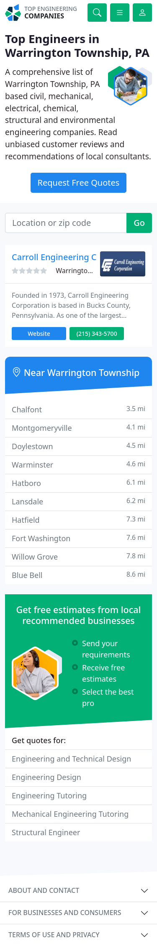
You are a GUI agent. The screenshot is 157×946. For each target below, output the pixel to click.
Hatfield (78, 519)
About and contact (43, 890)
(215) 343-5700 (97, 333)
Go (139, 222)
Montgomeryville (78, 427)
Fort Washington (78, 538)
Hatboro (78, 483)
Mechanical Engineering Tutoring (70, 814)
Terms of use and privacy (54, 934)
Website (39, 333)
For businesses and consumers (64, 912)
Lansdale (78, 501)
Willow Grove (78, 556)
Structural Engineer (46, 832)
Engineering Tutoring (49, 795)
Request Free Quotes (79, 182)
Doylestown (78, 446)
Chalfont (78, 409)
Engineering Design (46, 777)
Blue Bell (78, 575)
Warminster (78, 464)
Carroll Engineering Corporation (75, 257)
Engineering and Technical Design (71, 759)
